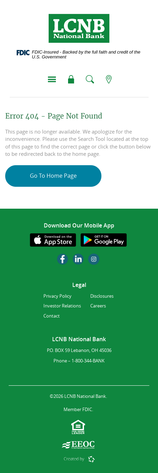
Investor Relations (62, 306)
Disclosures (102, 296)
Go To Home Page (53, 175)
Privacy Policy (57, 296)
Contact (51, 316)
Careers (98, 306)
